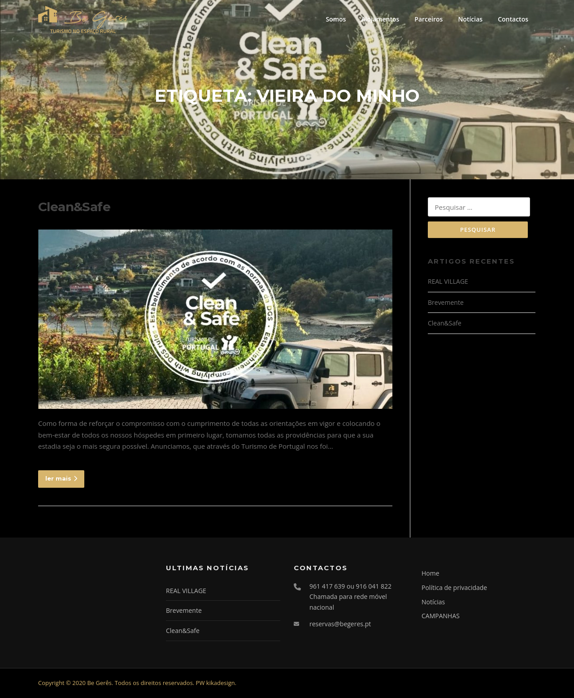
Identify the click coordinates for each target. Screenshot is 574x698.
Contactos (513, 19)
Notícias (470, 19)
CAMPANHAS (441, 616)
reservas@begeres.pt (340, 624)
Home (430, 574)
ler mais (61, 478)
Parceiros (428, 19)
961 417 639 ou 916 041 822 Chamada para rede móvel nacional (350, 597)
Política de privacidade (454, 588)
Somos (336, 19)
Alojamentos (380, 19)
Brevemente (446, 303)
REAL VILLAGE (448, 282)
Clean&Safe (74, 207)
